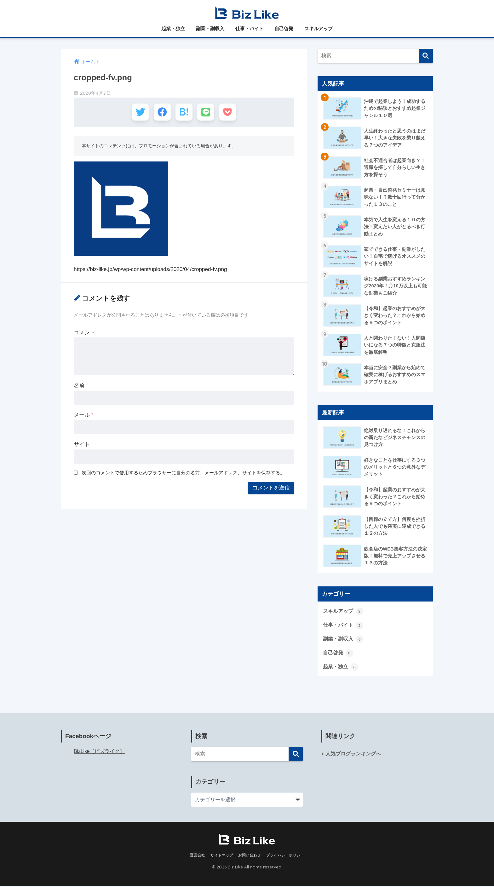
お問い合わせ (249, 856)
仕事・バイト (249, 28)
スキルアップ (318, 28)
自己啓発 (283, 28)
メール (83, 416)
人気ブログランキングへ (353, 754)
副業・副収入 (210, 28)
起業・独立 (173, 28)
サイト (82, 446)
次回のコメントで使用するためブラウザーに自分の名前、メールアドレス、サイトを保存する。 (183, 474)
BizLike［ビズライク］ (99, 752)
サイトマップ (221, 856)
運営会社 (197, 856)
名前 (81, 387)
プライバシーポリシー (285, 856)
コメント (84, 334)
